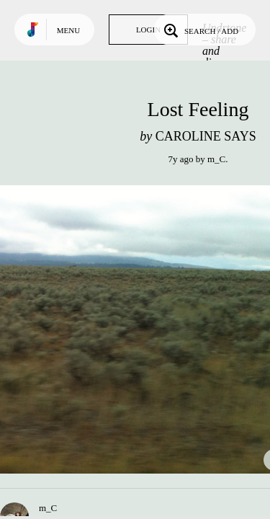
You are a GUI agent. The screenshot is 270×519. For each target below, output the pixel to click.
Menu (68, 30)
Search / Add (199, 29)
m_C (216, 159)
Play (144, 329)
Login (148, 29)
